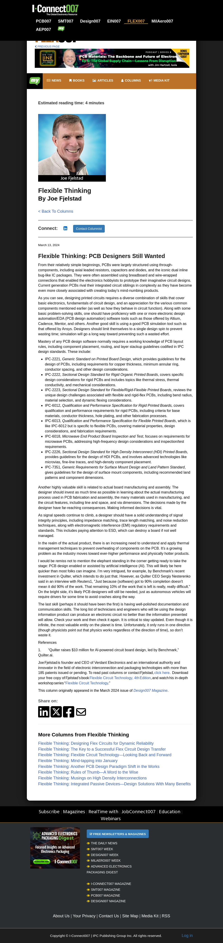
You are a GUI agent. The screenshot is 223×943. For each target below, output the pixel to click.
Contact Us (109, 916)
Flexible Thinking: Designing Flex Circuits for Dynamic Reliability (96, 743)
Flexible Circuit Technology (86, 683)
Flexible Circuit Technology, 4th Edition (120, 678)
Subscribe (49, 812)
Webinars (111, 819)
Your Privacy (84, 916)
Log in (187, 935)
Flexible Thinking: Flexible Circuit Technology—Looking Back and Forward (105, 755)
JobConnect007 (138, 812)
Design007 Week (102, 855)
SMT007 (65, 21)
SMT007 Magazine (103, 889)
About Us (61, 916)
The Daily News (102, 843)
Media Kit (150, 916)
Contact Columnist (89, 229)
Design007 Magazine (106, 901)
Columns (131, 80)
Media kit (159, 80)
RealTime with (103, 812)
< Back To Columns (55, 211)
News (54, 80)
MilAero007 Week (104, 860)
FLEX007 (136, 21)
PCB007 (43, 21)
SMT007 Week (100, 849)
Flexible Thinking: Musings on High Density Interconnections (92, 778)
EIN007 (114, 21)
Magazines (74, 812)
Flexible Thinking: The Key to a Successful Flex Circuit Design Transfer (102, 749)
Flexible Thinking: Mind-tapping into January (78, 760)
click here (162, 673)
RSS (166, 916)
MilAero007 (162, 21)
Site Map (130, 916)
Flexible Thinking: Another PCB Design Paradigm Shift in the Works (99, 766)
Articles (103, 80)
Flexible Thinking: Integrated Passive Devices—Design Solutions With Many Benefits (114, 784)
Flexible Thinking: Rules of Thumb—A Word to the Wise (88, 772)
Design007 (90, 21)
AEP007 (43, 29)
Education (169, 812)
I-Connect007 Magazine (109, 884)
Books (76, 80)
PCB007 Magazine (103, 895)
